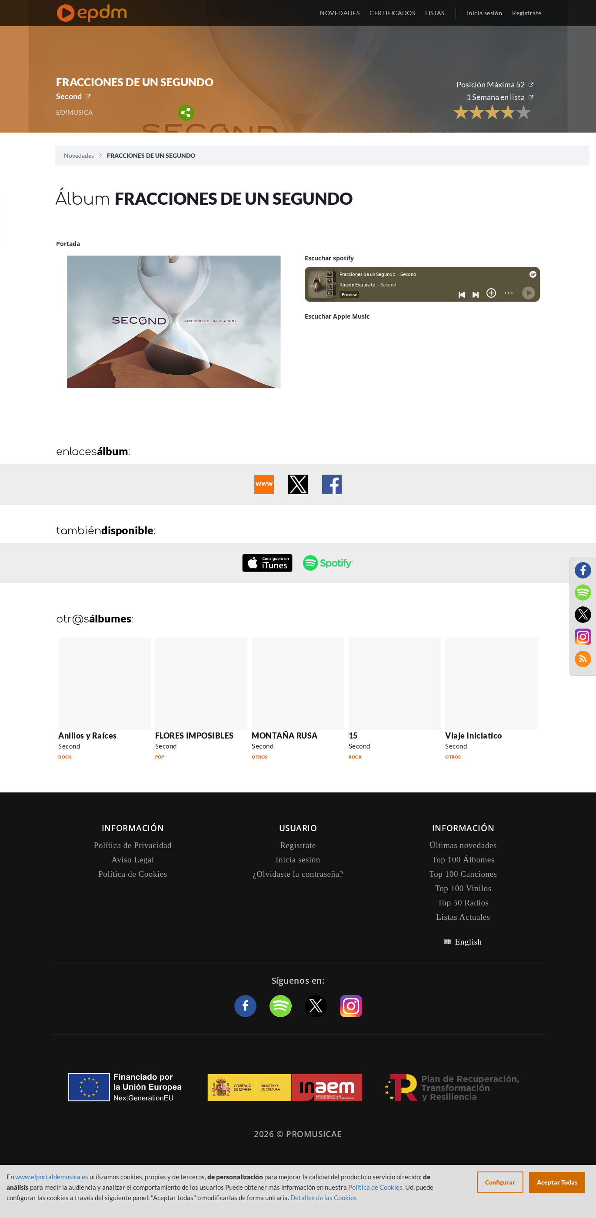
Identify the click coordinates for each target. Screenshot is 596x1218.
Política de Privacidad (133, 845)
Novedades (79, 155)
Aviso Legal (132, 859)
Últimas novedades (463, 845)
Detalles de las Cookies (323, 1197)
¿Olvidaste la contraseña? (298, 874)
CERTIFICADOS (392, 13)
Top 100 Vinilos (463, 888)
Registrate (298, 845)
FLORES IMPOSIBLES (194, 735)
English (468, 941)
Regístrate (526, 13)
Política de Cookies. (376, 1187)
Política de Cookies (132, 874)
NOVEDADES (340, 13)
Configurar (500, 1182)
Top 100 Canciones (463, 874)
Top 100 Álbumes (463, 859)
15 (353, 735)
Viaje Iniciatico (473, 735)
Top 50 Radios (463, 902)
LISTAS (435, 13)
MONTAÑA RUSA (284, 735)
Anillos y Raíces (87, 735)
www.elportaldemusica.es (51, 1177)
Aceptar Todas (557, 1182)
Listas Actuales (463, 917)
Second (69, 96)
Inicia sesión (484, 13)
